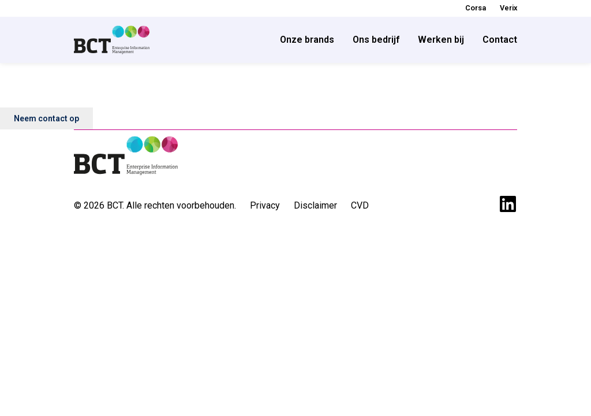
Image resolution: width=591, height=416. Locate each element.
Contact (499, 39)
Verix (508, 7)
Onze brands (307, 39)
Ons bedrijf (376, 39)
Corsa (475, 7)
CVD (360, 205)
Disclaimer (315, 205)
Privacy (265, 205)
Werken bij (441, 39)
